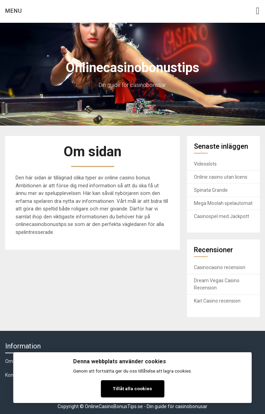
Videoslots (205, 164)
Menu (13, 11)
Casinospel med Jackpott (221, 216)
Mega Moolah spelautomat (223, 203)
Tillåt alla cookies (132, 388)
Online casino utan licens (220, 177)
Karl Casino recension (217, 301)
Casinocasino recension (219, 267)
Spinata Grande (211, 190)
